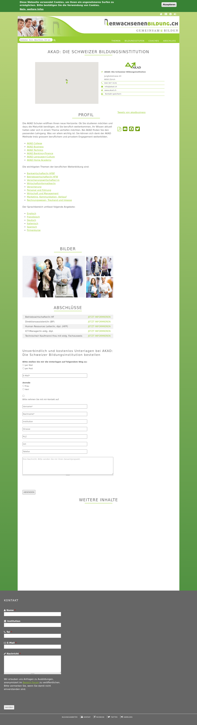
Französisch (33, 217)
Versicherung (34, 186)
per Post (29, 368)
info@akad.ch (109, 87)
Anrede (26, 383)
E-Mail (10, 643)
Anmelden (128, 717)
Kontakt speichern (111, 94)
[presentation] (43, 484)
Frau (27, 386)
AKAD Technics (35, 150)
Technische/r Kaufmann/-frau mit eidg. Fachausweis (53, 336)
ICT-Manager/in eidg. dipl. (39, 331)
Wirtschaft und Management (42, 193)
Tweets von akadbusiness (131, 112)
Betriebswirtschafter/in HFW (42, 176)
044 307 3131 (109, 83)
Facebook (100, 717)
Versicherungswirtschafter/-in (43, 180)
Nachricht (12, 653)
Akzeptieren (169, 4)
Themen (116, 41)
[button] (66, 81)
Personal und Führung (39, 190)
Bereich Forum (31, 682)
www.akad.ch (108, 90)
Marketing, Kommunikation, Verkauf (47, 197)
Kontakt (87, 717)
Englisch (31, 213)
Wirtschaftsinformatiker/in (41, 183)
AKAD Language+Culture (41, 156)
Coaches (154, 41)
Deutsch (31, 220)
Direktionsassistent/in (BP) (39, 321)
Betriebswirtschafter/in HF (39, 317)
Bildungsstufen (134, 41)
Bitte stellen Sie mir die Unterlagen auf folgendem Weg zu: (54, 362)
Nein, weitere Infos (32, 9)
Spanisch (32, 227)
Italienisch (32, 223)
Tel (8, 632)
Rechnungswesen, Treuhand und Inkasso (49, 200)
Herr (27, 389)
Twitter (114, 717)
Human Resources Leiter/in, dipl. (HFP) (46, 326)
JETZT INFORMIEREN (99, 317)
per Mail (29, 365)
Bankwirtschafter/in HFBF (41, 173)
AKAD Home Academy (39, 160)
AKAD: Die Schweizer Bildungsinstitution (125, 72)
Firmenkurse (34, 230)
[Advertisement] (98, 547)
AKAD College (34, 143)
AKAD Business (35, 146)
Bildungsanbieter (69, 717)
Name (10, 610)
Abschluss (169, 41)
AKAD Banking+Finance (40, 153)
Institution (12, 621)
